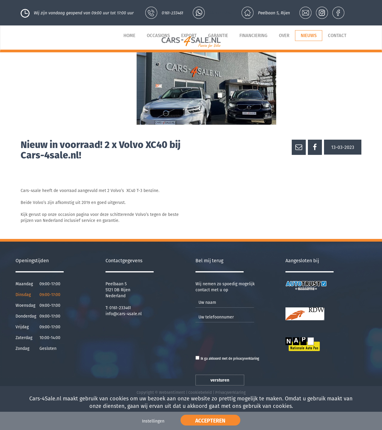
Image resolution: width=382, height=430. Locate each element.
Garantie (218, 35)
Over (284, 35)
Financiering (253, 35)
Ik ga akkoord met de (230, 359)
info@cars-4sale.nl (124, 313)
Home (129, 35)
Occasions (158, 35)
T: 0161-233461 (118, 307)
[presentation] (240, 338)
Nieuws (309, 35)
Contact (337, 35)
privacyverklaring (246, 359)
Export (189, 35)
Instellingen (153, 421)
